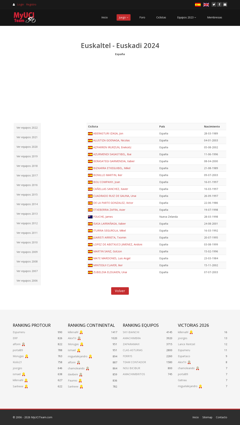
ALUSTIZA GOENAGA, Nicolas (111, 140)
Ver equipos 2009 (27, 252)
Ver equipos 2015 (27, 194)
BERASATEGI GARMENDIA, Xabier (114, 161)
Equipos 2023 (186, 17)
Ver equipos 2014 (27, 204)
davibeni (73, 374)
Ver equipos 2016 (27, 185)
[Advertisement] (120, 88)
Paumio (72, 380)
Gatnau (182, 380)
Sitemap (207, 417)
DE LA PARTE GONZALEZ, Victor (113, 203)
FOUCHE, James (103, 216)
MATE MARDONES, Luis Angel (111, 258)
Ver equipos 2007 (27, 271)
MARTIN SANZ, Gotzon (107, 251)
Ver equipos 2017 (27, 175)
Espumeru (19, 332)
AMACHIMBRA (132, 338)
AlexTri (72, 338)
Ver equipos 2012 (27, 223)
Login (20, 4)
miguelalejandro (77, 356)
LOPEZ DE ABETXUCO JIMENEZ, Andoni (117, 244)
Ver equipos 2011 (27, 233)
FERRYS (127, 356)
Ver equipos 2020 (27, 146)
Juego (123, 17)
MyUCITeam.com (41, 417)
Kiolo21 (17, 362)
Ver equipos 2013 (27, 213)
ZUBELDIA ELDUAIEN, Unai (110, 272)
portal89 (18, 350)
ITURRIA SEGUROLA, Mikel (109, 230)
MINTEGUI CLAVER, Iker (108, 265)
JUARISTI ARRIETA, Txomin (109, 237)
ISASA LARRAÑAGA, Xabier (109, 223)
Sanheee (18, 386)
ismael (17, 374)
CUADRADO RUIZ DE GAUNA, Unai (114, 196)
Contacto (221, 417)
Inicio (104, 17)
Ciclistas (161, 17)
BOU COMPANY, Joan (106, 182)
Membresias (214, 17)
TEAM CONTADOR (134, 362)
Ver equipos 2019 (27, 156)
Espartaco (184, 356)
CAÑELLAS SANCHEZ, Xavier (110, 189)
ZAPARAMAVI (131, 344)
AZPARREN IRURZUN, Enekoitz (112, 147)
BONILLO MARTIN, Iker (107, 175)
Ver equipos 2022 (27, 127)
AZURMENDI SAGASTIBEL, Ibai (112, 154)
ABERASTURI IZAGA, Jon (108, 133)
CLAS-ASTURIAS (133, 350)
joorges (17, 368)
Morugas (18, 356)
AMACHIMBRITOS (134, 374)
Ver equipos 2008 (27, 261)
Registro (31, 4)
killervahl (18, 380)
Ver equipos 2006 (27, 280)
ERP (15, 338)
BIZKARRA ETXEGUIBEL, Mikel (111, 168)
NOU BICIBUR (131, 368)
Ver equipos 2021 (27, 137)
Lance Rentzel (186, 344)
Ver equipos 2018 (27, 166)
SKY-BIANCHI (131, 332)
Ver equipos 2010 (27, 242)
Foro (142, 17)
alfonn (17, 344)
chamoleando (76, 368)
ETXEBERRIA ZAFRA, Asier (109, 209)
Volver (120, 291)
